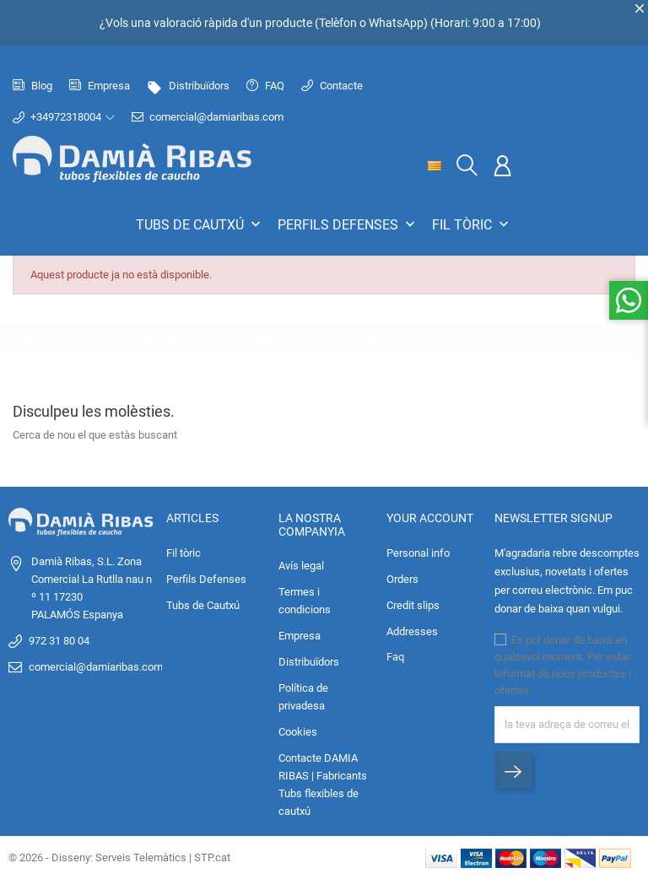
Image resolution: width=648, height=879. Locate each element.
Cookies (297, 731)
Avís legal (301, 565)
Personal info (418, 553)
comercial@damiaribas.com (208, 117)
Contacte (332, 85)
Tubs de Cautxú (200, 224)
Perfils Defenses (348, 224)
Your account (429, 518)
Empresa (99, 85)
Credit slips (413, 605)
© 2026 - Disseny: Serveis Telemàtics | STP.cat (119, 857)
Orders (402, 579)
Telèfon (338, 23)
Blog (32, 85)
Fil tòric (472, 224)
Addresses (412, 631)
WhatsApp (396, 23)
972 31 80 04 (59, 640)
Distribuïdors (188, 85)
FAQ (265, 85)
